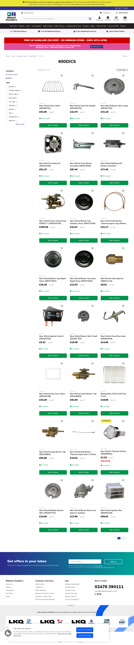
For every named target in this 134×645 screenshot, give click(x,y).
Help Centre (39, 584)
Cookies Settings (84, 635)
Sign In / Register (123, 8)
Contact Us (39, 587)
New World (33, 56)
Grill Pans (13, 105)
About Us (9, 584)
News (8, 596)
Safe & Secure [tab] (59, 26)
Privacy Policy (98, 567)
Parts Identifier (40, 590)
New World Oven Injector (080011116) (112, 279)
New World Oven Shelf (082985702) (49, 107)
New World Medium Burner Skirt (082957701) (51, 511)
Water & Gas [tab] (101, 26)
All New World (11, 75)
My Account (99, 19)
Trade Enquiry (27, 13)
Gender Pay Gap (71, 593)
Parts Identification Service (86, 31)
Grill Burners (14, 117)
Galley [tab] (92, 26)
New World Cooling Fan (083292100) (49, 164)
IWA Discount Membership (45, 599)
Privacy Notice (98, 566)
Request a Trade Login (43, 596)
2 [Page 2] (122, 538)
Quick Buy (107, 19)
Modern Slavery (70, 596)
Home (7, 56)
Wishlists (116, 19)
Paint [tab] (28, 26)
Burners (12, 87)
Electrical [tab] (13, 26)
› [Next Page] (125, 538)
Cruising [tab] (86, 26)
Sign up (113, 562)
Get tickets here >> (96, 47)
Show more (19, 124)
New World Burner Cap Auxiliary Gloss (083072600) (82, 222)
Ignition (12, 109)
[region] (58, 633)
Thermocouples (15, 90)
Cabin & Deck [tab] (48, 26)
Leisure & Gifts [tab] (113, 26)
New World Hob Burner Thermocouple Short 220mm (83, 453)
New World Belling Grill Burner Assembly (111, 164)
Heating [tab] (21, 26)
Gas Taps (13, 102)
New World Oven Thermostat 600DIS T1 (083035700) (52, 222)
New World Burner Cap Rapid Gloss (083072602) (52, 279)
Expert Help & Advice (117, 31)
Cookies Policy (70, 590)
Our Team (9, 593)
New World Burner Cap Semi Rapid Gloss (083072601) (83, 279)
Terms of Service (107, 567)
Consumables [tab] (36, 26)
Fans (11, 113)
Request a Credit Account (44, 593)
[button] (8, 633)
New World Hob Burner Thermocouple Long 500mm (113, 222)
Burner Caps (14, 94)
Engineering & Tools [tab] (74, 26)
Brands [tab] (123, 26)
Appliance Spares (22, 56)
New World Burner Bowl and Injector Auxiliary (83, 511)
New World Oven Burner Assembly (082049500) (81, 164)
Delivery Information (72, 584)
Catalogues (10, 590)
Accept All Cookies (84, 630)
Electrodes (13, 98)
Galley (13, 56)
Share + (125, 56)
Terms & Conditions (72, 599)
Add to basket (53, 125)
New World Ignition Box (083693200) (111, 511)
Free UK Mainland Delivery (50, 31)
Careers (8, 587)
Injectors (13, 121)
